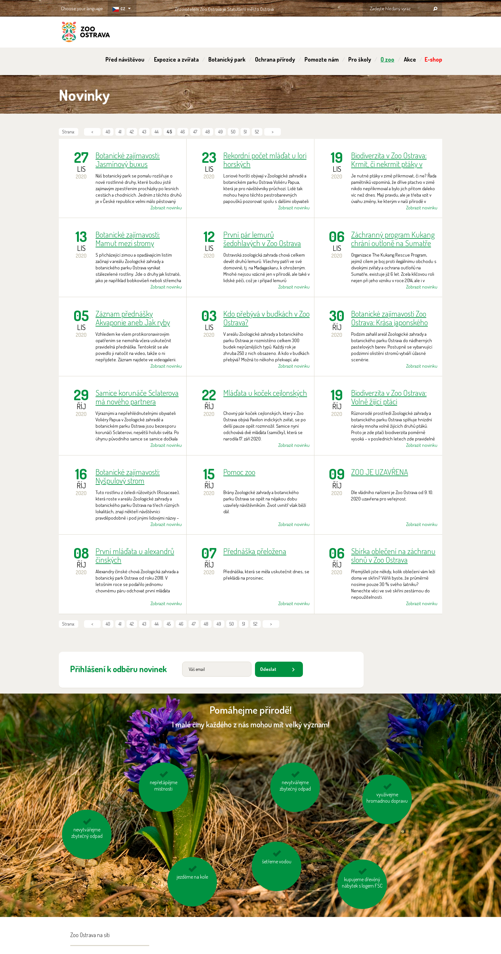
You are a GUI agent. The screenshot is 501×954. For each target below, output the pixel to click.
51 (245, 132)
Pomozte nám (321, 59)
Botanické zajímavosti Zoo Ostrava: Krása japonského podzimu (389, 318)
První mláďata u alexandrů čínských (135, 555)
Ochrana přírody (275, 59)
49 (220, 132)
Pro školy (359, 59)
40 (108, 132)
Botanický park (226, 59)
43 (144, 132)
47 (195, 132)
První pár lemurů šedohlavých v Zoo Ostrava (262, 238)
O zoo (387, 59)
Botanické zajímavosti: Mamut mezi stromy (128, 238)
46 (183, 132)
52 (257, 132)
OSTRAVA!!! (301, 8)
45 (169, 624)
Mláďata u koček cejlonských (265, 393)
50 (233, 132)
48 (207, 132)
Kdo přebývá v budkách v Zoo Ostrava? (266, 318)
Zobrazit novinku (166, 208)
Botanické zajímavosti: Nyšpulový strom (128, 476)
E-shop (433, 59)
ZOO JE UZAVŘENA (379, 472)
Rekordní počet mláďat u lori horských (264, 159)
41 (120, 132)
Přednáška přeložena (254, 551)
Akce (410, 59)
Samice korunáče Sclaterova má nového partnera (137, 397)
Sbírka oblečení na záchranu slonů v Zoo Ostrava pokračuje (393, 555)
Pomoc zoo (239, 472)
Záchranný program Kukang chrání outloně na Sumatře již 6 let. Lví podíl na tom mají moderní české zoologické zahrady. (393, 238)
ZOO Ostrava (86, 33)
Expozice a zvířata (176, 59)
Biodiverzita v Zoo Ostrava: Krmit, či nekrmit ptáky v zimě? (389, 159)
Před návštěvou (124, 59)
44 (156, 132)
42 (132, 132)
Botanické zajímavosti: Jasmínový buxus (128, 159)
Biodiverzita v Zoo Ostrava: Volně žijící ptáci (389, 397)
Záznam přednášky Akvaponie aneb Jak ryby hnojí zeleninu (133, 318)
